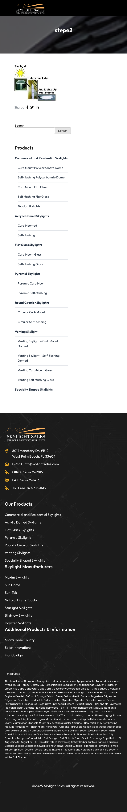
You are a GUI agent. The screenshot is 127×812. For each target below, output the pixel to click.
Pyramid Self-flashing (32, 293)
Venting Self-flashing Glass (36, 380)
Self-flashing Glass (30, 264)
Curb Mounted (27, 225)
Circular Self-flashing (32, 322)
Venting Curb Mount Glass (35, 370)
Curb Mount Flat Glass (32, 187)
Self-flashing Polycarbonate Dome (41, 177)
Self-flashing (26, 235)
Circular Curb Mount (31, 312)
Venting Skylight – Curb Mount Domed (38, 343)
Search (19, 125)
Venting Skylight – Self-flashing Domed (38, 358)
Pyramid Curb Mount (32, 283)
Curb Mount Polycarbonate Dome (40, 168)
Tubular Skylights (29, 206)
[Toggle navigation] (110, 8)
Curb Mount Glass (30, 254)
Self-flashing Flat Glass (33, 196)
